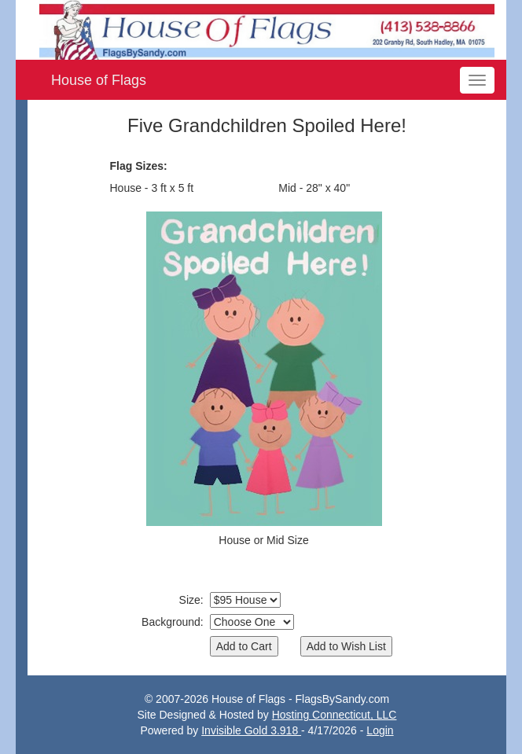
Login (379, 730)
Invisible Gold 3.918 (251, 730)
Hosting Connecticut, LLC (334, 714)
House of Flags (98, 80)
